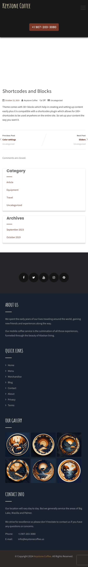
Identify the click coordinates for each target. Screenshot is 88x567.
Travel (10, 197)
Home (11, 365)
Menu (11, 371)
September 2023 (15, 229)
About (11, 393)
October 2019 (14, 237)
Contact (12, 388)
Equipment (12, 190)
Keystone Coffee (16, 6)
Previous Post (23, 138)
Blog (10, 382)
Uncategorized (57, 100)
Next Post (65, 138)
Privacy (11, 399)
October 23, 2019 (12, 100)
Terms (11, 405)
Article (10, 182)
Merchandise (15, 376)
